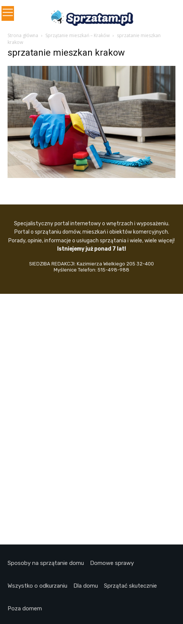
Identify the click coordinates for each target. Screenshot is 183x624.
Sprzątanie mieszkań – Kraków (77, 35)
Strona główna (23, 35)
